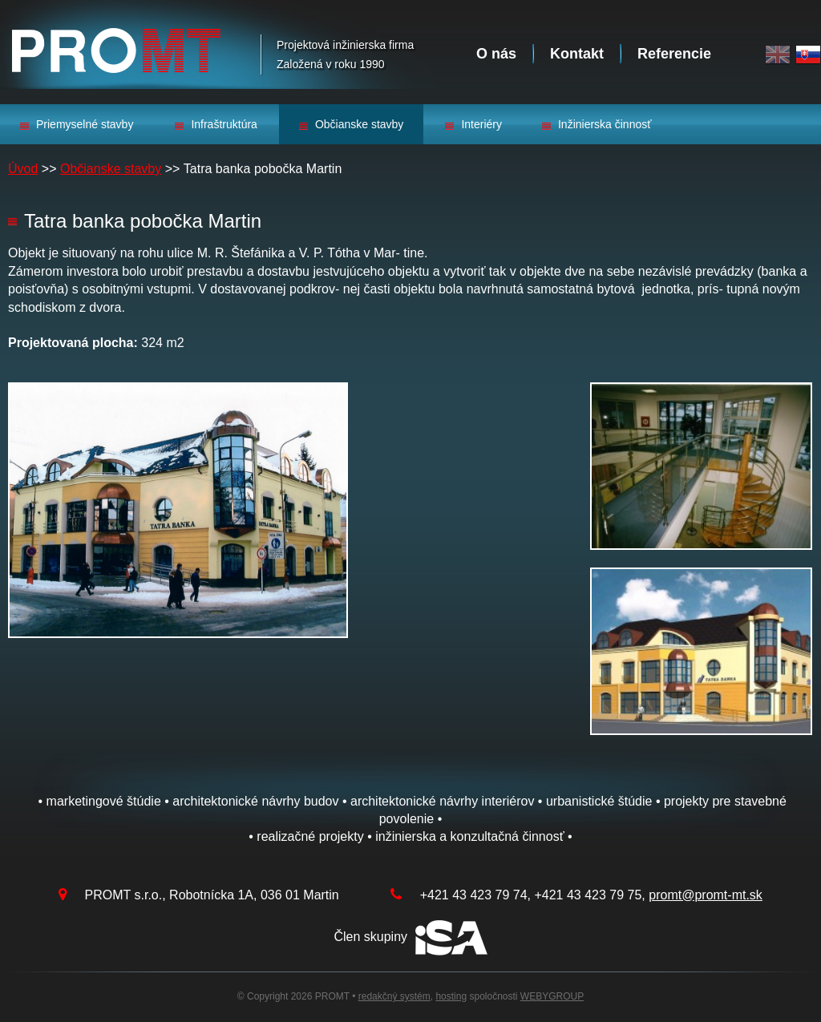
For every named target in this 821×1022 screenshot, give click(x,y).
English (778, 55)
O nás (496, 54)
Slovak (808, 55)
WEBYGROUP (552, 996)
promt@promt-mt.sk (705, 895)
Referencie (674, 54)
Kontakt (577, 54)
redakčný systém (394, 996)
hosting (451, 996)
